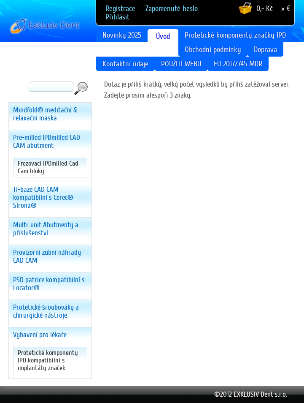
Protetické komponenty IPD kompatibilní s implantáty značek (48, 360)
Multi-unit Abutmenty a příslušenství (45, 229)
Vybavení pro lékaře (40, 335)
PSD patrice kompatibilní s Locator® (49, 284)
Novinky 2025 (121, 35)
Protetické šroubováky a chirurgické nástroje (46, 311)
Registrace (120, 8)
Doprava (265, 49)
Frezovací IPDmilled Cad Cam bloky (48, 167)
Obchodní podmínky (213, 49)
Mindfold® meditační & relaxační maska (45, 114)
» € (285, 8)
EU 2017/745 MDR (238, 64)
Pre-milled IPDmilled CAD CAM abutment (46, 141)
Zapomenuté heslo (171, 8)
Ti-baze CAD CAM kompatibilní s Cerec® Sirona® (43, 197)
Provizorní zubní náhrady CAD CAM (47, 256)
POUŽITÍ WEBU (181, 64)
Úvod (163, 36)
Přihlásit (117, 17)
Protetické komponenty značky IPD (235, 35)
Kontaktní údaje (125, 64)
